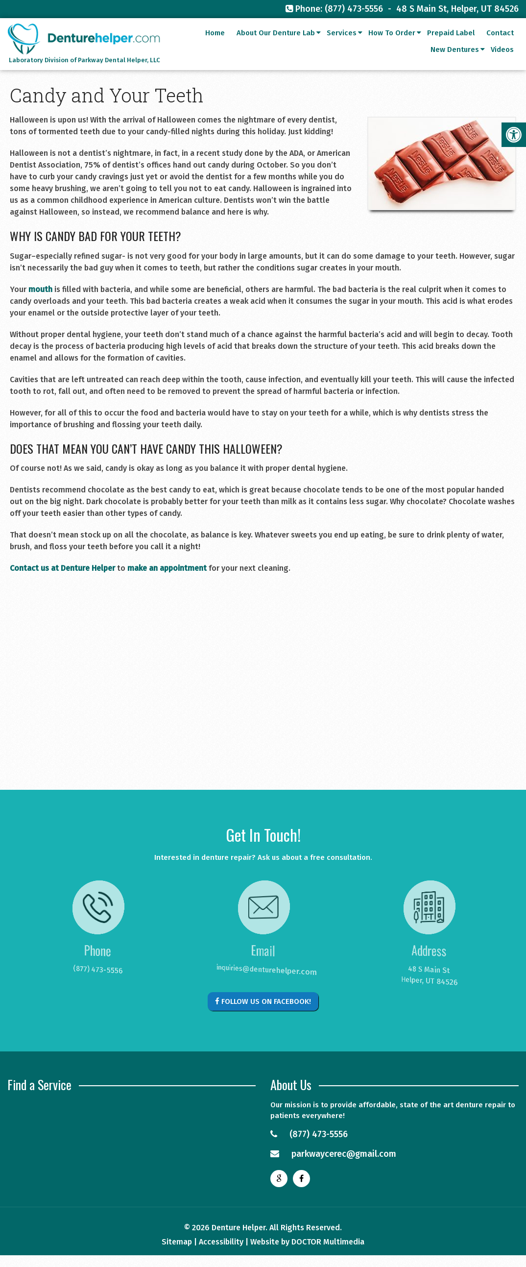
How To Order (391, 46)
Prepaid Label (451, 46)
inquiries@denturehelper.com (258, 970)
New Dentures (454, 62)
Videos (502, 62)
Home (215, 46)
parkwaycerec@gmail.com (333, 1153)
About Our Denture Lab (276, 46)
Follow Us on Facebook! (263, 1001)
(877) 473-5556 (354, 8)
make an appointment (167, 568)
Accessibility (221, 1241)
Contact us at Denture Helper (62, 568)
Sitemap (177, 1241)
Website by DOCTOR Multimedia (307, 1241)
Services (342, 46)
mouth (40, 289)
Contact (500, 46)
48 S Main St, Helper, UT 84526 (457, 8)
